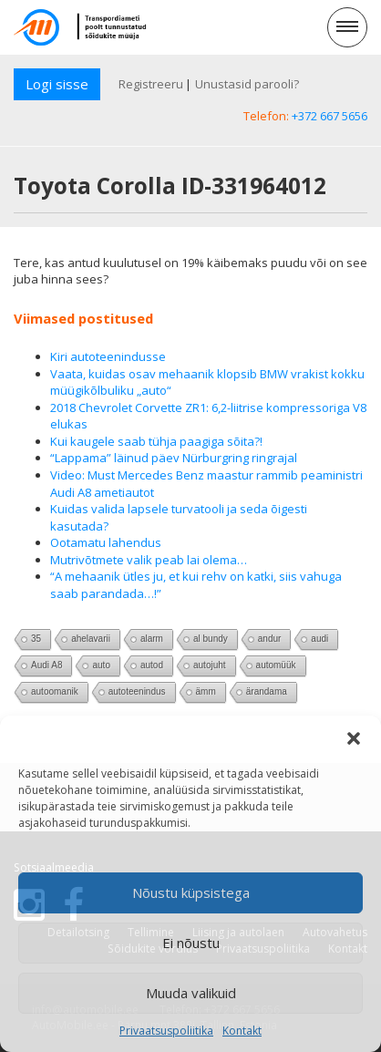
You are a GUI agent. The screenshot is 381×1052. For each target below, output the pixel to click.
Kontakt (242, 1030)
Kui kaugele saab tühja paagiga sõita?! (156, 441)
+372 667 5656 (329, 116)
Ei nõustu (191, 942)
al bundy (210, 639)
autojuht (209, 665)
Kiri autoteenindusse (108, 356)
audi (319, 639)
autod (151, 665)
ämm (206, 691)
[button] (354, 738)
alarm (151, 639)
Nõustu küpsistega (191, 892)
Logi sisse (57, 84)
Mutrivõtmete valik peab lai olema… (148, 560)
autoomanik (54, 691)
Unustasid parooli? (247, 84)
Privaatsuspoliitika (166, 1030)
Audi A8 (46, 665)
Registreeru (150, 84)
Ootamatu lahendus (105, 542)
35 (36, 639)
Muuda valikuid (191, 993)
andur (270, 639)
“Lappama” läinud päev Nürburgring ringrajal (173, 457)
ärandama (266, 691)
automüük (276, 665)
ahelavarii (90, 639)
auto (100, 665)
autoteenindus (137, 691)
